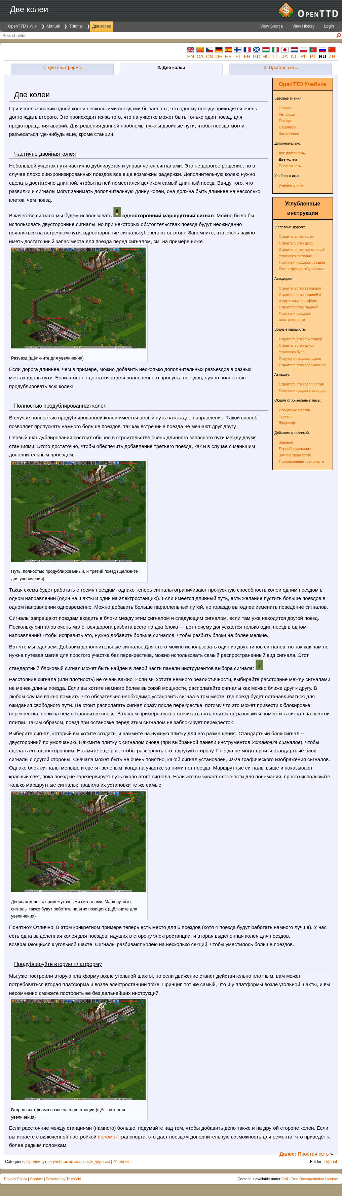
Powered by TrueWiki (63, 1179)
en (190, 56)
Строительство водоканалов (302, 365)
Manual (53, 26)
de (219, 56)
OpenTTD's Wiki (22, 26)
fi (237, 56)
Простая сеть (290, 166)
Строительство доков (296, 345)
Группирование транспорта (301, 461)
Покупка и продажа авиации (302, 390)
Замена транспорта (295, 455)
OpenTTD (291, 84)
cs (209, 56)
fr (247, 56)
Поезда (285, 121)
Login (329, 26)
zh (332, 56)
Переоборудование (295, 449)
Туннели (286, 416)
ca (200, 56)
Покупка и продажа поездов (302, 262)
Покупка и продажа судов (300, 359)
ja (285, 56)
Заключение (289, 134)
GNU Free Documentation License (309, 1179)
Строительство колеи (296, 236)
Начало (285, 108)
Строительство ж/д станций (302, 250)
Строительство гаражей (298, 307)
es (228, 56)
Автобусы (287, 114)
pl (304, 56)
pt (313, 56)
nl (294, 56)
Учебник (316, 84)
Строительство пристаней (300, 339)
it (275, 56)
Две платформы (292, 153)
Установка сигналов (295, 256)
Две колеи (101, 26)
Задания (286, 442)
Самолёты (287, 127)
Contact (36, 1179)
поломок (108, 1136)
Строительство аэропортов (301, 384)
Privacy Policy (15, 1179)
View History (303, 26)
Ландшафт (288, 423)
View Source (271, 26)
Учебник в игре (291, 185)
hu (266, 56)
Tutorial (76, 26)
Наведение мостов (294, 410)
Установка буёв (291, 352)
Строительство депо (296, 243)
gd (257, 56)
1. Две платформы (62, 67)
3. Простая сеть (280, 67)
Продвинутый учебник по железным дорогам (68, 1161)
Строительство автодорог (300, 288)
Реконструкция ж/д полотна (301, 269)
